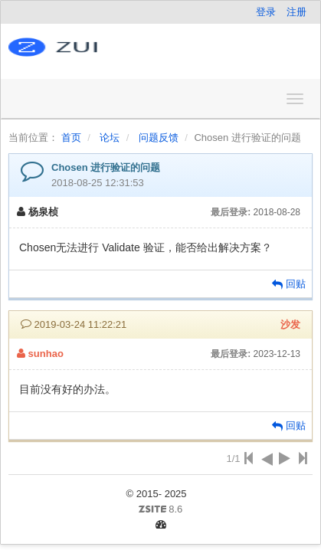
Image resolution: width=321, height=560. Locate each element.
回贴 (289, 284)
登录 (266, 12)
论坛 (110, 137)
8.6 (101, 510)
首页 (71, 137)
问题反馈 (159, 137)
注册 (296, 12)
